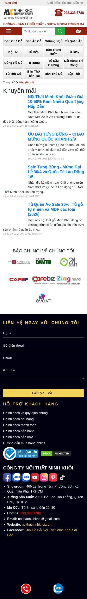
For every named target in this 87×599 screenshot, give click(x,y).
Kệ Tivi (13, 52)
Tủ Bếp (33, 52)
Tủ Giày (73, 52)
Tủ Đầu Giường (53, 63)
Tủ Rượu (33, 62)
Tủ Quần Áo (73, 41)
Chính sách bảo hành (19, 431)
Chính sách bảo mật (18, 437)
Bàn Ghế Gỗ (13, 41)
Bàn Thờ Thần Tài (33, 74)
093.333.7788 (74, 13)
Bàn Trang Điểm (53, 52)
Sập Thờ (74, 73)
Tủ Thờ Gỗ (13, 73)
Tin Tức (67, 2)
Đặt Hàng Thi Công (73, 63)
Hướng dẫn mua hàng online (24, 443)
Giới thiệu (53, 2)
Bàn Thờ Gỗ (53, 73)
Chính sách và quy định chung (25, 413)
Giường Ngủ (53, 41)
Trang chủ (10, 2)
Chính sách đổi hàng (18, 419)
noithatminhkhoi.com (37, 524)
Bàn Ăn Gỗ (33, 41)
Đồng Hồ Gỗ (13, 62)
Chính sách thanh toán (19, 425)
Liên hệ (78, 2)
